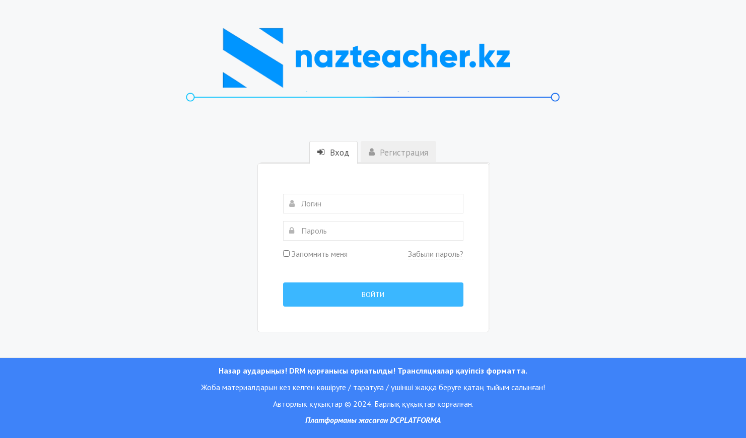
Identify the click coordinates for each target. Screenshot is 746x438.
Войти (373, 294)
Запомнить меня (315, 254)
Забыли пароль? (435, 254)
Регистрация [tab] (398, 152)
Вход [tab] (333, 152)
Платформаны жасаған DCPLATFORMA (373, 420)
